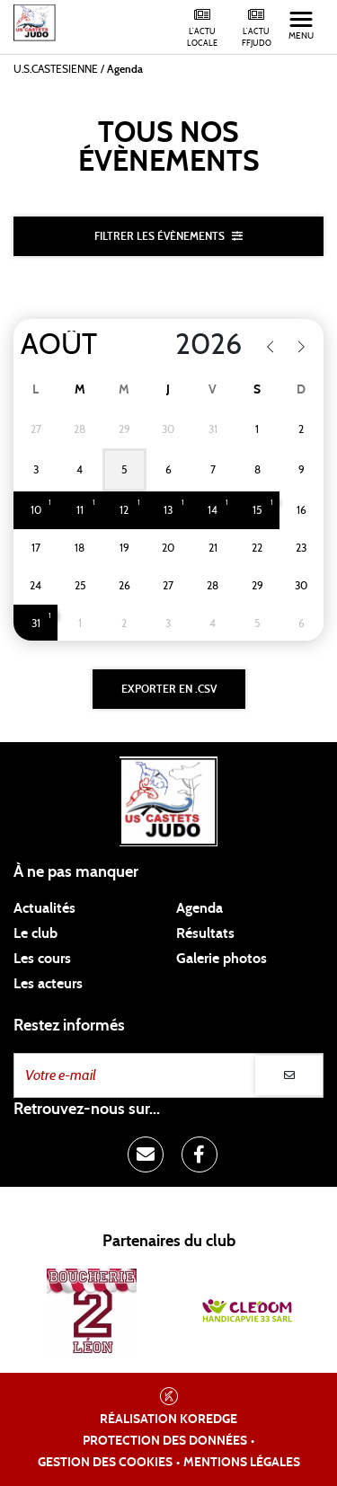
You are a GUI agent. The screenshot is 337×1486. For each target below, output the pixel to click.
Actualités (44, 908)
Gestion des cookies (105, 1462)
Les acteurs (48, 984)
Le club (35, 933)
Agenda (199, 908)
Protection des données (165, 1441)
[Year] (197, 345)
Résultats (205, 933)
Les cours (42, 958)
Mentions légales (241, 1462)
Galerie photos (221, 958)
